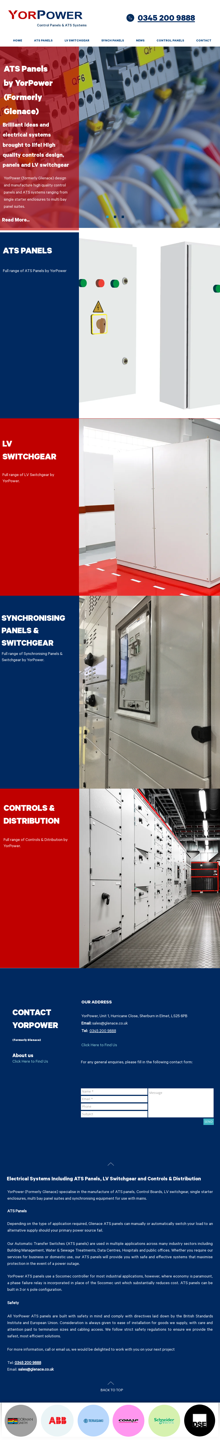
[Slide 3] (107, 217)
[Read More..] (15, 220)
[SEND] (208, 1122)
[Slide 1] (115, 217)
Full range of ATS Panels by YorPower (35, 271)
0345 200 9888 (103, 1031)
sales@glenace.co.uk (110, 1024)
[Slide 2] (123, 217)
